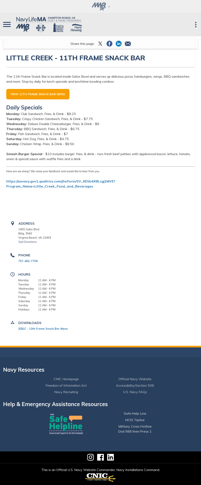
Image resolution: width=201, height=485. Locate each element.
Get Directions (27, 241)
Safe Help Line (135, 413)
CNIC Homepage (66, 379)
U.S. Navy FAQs (135, 392)
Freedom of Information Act (66, 385)
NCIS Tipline (134, 420)
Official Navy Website (134, 379)
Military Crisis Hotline (135, 426)
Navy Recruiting (66, 392)
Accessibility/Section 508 (135, 385)
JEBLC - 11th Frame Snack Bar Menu (43, 328)
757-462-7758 (28, 261)
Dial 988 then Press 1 (135, 431)
